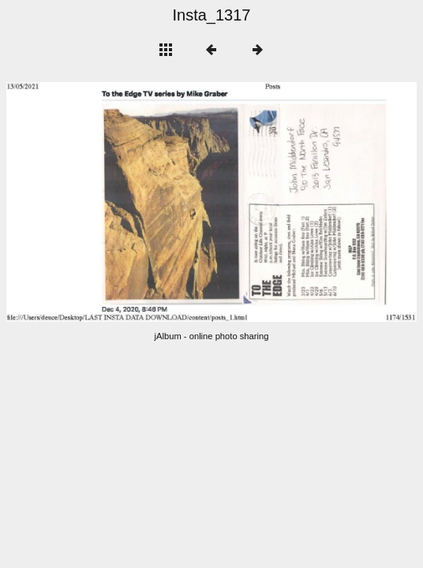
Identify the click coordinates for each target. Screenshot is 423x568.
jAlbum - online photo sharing (212, 336)
